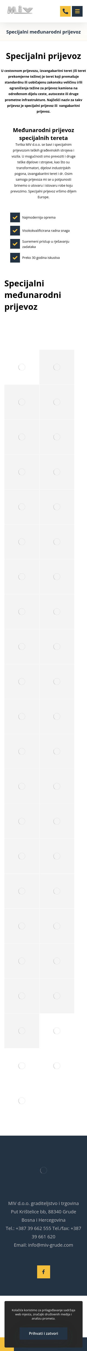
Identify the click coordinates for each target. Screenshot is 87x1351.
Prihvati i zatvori (43, 1333)
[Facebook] (43, 1271)
